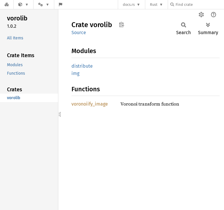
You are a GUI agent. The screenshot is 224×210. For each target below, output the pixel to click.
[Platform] (44, 4)
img (75, 73)
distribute (82, 66)
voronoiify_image (89, 104)
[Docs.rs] (6, 4)
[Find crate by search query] (199, 4)
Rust (154, 4)
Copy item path (121, 24)
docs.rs (129, 4)
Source (78, 32)
